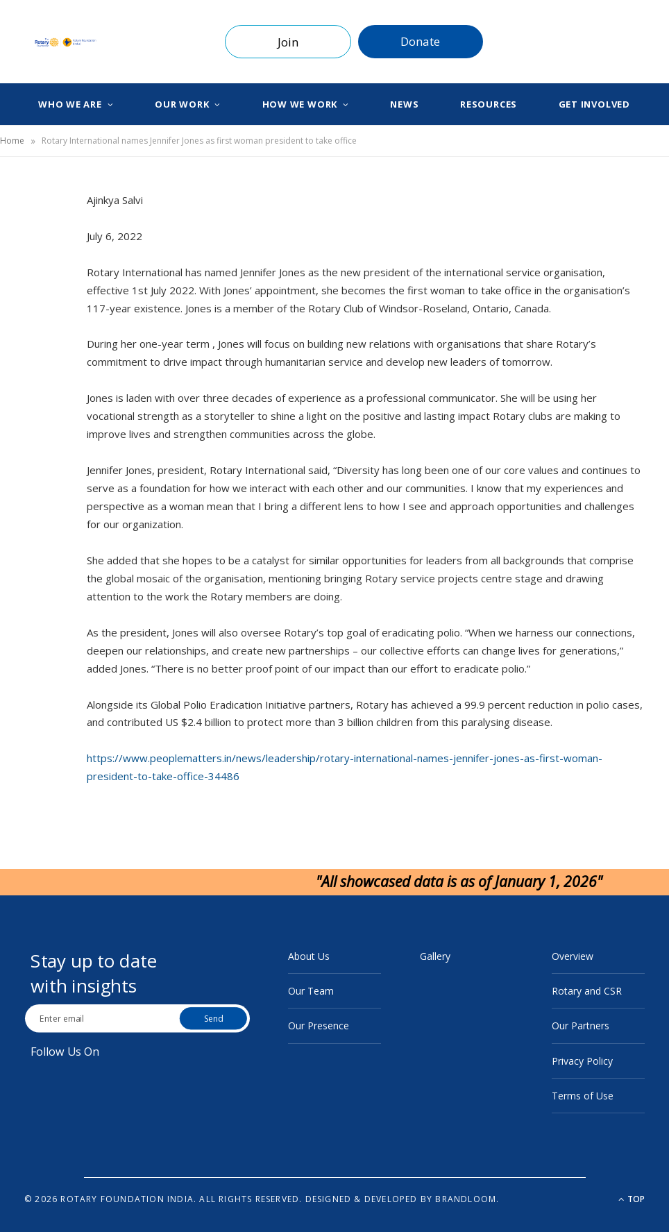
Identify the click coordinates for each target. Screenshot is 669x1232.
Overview (572, 956)
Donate (420, 41)
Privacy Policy (582, 1061)
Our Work (182, 104)
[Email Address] (104, 1018)
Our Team (311, 990)
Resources (488, 104)
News (404, 104)
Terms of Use (582, 1095)
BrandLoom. (467, 1199)
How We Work (300, 104)
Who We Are (70, 104)
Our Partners (580, 1025)
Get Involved (594, 104)
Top (631, 1199)
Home (12, 140)
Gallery (435, 956)
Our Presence (318, 1025)
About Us (309, 956)
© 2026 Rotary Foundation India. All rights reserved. (163, 1199)
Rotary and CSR (587, 990)
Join (288, 42)
